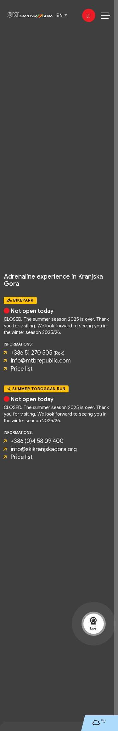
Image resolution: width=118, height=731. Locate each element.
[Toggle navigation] (105, 15)
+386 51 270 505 (31, 352)
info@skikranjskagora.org (44, 449)
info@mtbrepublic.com (41, 360)
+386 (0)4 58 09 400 (37, 441)
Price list (22, 368)
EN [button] (59, 15)
